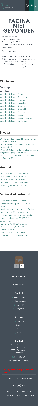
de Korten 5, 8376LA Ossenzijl (12, 179)
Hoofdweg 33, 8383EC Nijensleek (14, 182)
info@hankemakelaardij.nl (20, 361)
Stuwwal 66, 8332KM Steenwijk (13, 232)
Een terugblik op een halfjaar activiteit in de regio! (18, 140)
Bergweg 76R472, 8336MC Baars (14, 173)
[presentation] (16, 266)
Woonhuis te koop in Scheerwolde (14, 112)
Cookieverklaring (8, 395)
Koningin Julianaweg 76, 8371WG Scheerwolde (14, 219)
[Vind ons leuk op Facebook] (14, 385)
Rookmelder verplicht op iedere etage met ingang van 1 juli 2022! (19, 151)
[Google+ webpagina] (24, 385)
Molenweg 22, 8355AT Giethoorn (14, 186)
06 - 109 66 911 (20, 357)
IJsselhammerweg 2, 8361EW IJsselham (17, 215)
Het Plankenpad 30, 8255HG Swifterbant (17, 209)
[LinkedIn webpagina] (19, 385)
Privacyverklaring (26, 391)
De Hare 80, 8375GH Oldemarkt (13, 177)
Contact (18, 395)
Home (9, 391)
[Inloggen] (27, 5)
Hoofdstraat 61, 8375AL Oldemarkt (14, 212)
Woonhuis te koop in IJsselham (13, 100)
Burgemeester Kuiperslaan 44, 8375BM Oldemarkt (16, 205)
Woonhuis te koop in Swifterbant (14, 121)
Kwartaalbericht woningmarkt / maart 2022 (18, 146)
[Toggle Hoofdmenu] (36, 5)
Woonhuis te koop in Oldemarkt (13, 106)
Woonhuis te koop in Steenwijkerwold (16, 118)
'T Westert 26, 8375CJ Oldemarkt (14, 235)
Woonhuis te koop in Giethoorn (13, 97)
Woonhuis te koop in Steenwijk (13, 115)
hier (3, 67)
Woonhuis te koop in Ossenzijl (13, 109)
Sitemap (15, 391)
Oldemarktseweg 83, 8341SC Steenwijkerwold (12, 228)
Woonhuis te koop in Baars (11, 94)
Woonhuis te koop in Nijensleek (13, 103)
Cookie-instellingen (28, 395)
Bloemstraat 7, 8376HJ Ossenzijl (14, 201)
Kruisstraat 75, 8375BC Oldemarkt (14, 224)
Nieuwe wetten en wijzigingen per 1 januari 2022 (18, 157)
